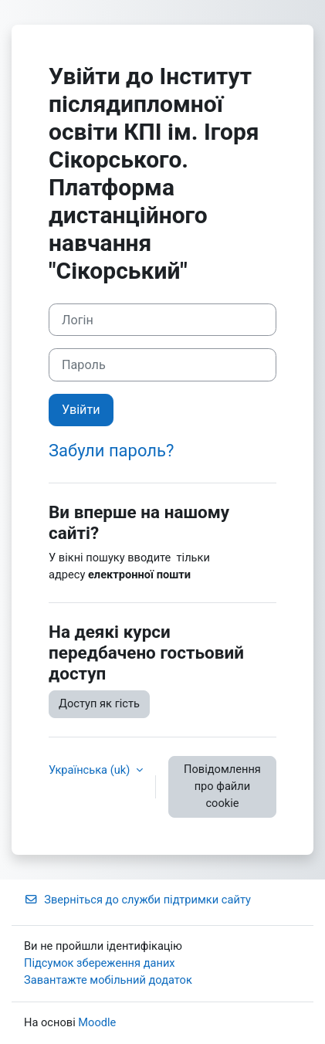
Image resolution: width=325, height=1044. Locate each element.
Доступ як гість (99, 703)
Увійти (81, 409)
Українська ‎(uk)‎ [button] (91, 770)
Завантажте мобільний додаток (108, 980)
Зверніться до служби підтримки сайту (137, 900)
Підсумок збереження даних (99, 963)
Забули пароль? (111, 450)
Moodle (97, 1022)
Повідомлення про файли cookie (222, 786)
